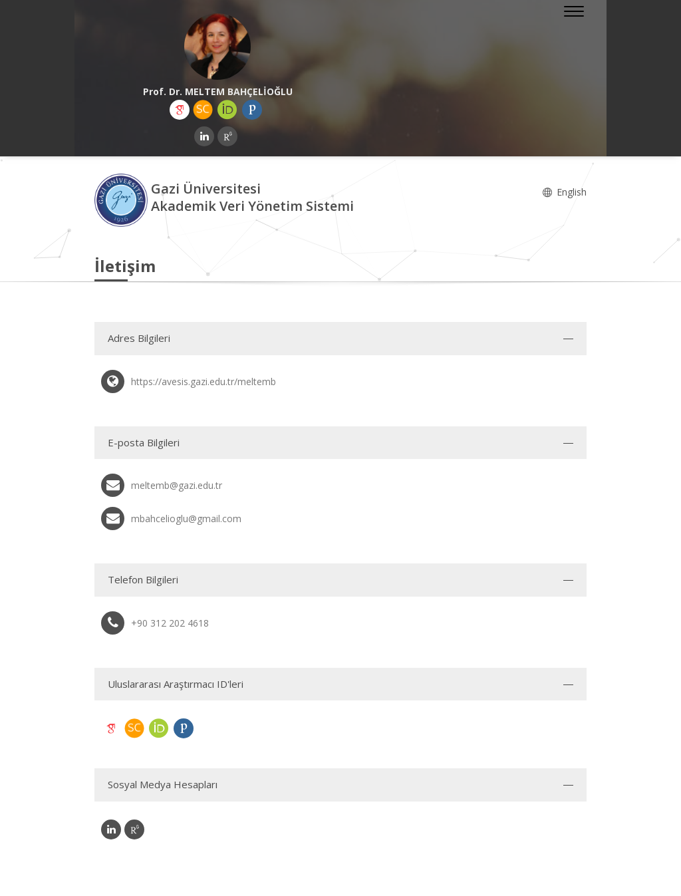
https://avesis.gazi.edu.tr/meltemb (203, 381)
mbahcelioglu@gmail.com (186, 518)
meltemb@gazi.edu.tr (176, 485)
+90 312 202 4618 (170, 623)
